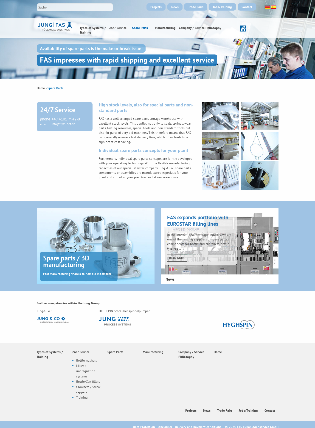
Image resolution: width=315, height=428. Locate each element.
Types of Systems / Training (93, 30)
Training (82, 397)
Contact (247, 7)
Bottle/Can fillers (88, 381)
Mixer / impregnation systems (85, 370)
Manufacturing (165, 28)
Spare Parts (140, 28)
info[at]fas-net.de (63, 124)
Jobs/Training (222, 7)
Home (234, 27)
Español (273, 7)
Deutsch (267, 7)
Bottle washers (86, 360)
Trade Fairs (195, 7)
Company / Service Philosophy (200, 28)
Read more (177, 258)
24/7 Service (118, 28)
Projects (156, 7)
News (175, 7)
